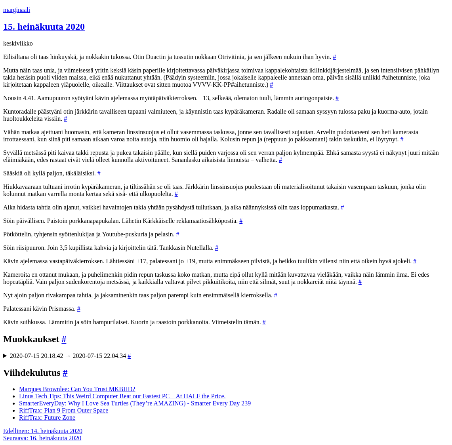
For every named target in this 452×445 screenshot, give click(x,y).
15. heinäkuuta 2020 (44, 26)
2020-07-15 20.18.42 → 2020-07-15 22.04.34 (70, 355)
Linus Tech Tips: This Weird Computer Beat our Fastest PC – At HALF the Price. (122, 396)
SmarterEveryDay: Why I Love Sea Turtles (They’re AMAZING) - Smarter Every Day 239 (135, 403)
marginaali (16, 9)
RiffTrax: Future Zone (47, 417)
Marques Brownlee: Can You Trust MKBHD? (77, 389)
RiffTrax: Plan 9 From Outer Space (63, 410)
